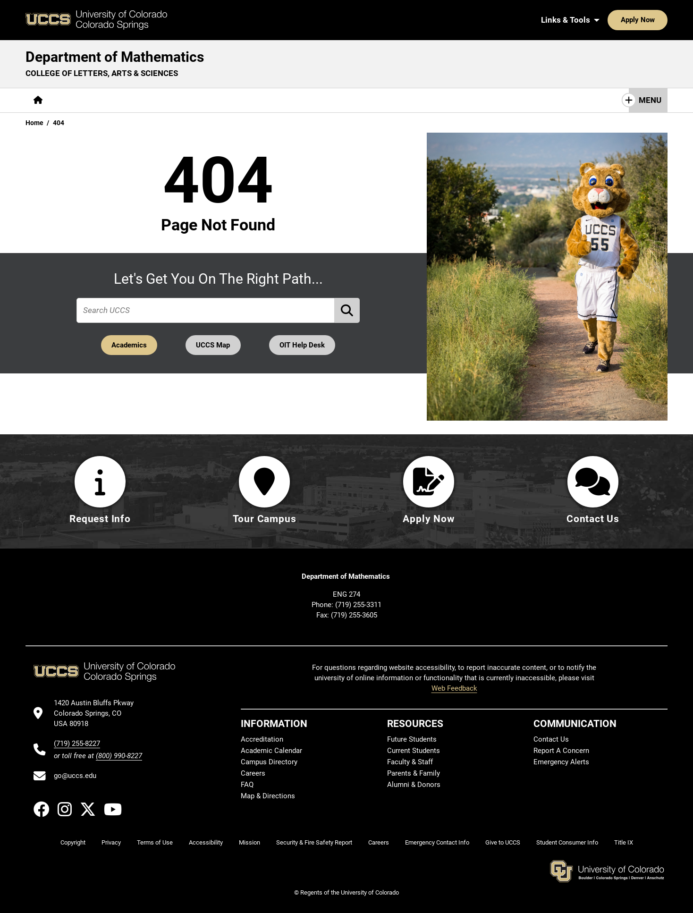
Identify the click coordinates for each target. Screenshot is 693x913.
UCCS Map (213, 344)
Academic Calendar (271, 750)
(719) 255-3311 (358, 604)
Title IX (623, 842)
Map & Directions (268, 796)
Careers (253, 773)
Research (198, 100)
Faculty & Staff (410, 762)
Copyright (72, 842)
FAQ (247, 784)
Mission (249, 842)
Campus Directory (269, 762)
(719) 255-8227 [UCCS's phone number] (77, 743)
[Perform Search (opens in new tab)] (347, 309)
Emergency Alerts (561, 762)
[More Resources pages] (257, 100)
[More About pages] (76, 100)
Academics (127, 344)
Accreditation (262, 739)
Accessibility (206, 842)
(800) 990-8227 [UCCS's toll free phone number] (119, 756)
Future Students (412, 739)
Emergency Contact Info (437, 842)
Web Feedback (454, 688)
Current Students (413, 750)
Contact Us (359, 100)
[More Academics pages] (137, 100)
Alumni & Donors (413, 784)
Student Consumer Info (567, 842)
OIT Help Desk (303, 344)
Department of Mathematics (114, 57)
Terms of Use (155, 842)
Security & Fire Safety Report (314, 842)
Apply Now (608, 20)
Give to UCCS (502, 842)
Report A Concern (561, 750)
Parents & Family (413, 773)
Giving (311, 100)
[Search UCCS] (657, 19)
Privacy (111, 842)
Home (34, 123)
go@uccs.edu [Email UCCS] (75, 775)
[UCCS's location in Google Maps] (98, 713)
